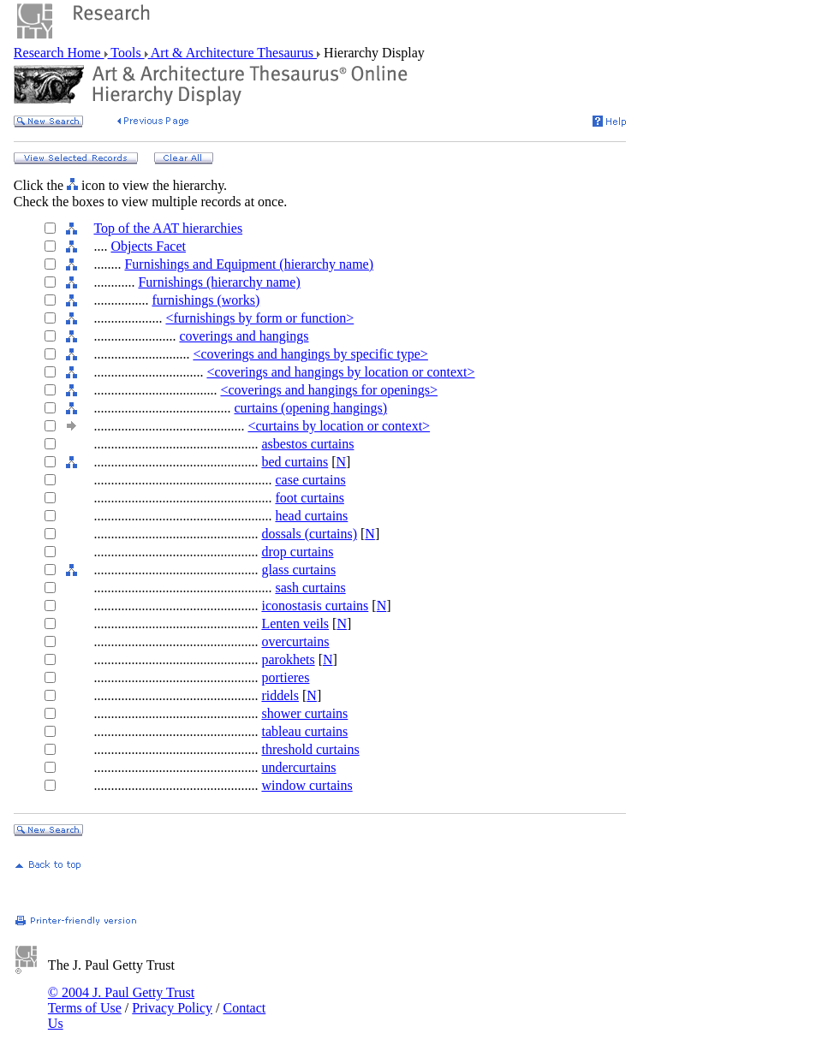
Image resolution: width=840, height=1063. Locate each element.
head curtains (311, 515)
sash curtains (310, 587)
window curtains (306, 785)
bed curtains (294, 461)
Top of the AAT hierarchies (167, 228)
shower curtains (304, 713)
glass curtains (298, 569)
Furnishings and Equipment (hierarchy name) (248, 264)
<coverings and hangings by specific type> (310, 354)
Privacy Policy (172, 1008)
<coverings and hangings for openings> (329, 390)
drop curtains (297, 551)
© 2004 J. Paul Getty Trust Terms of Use (121, 1000)
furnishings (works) (205, 300)
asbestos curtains (307, 443)
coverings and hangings (243, 336)
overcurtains (295, 641)
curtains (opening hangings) (310, 408)
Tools (126, 52)
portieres (285, 677)
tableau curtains (304, 731)
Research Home (59, 52)
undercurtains (298, 767)
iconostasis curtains (314, 605)
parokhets (287, 659)
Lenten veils (295, 623)
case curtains (310, 479)
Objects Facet (148, 246)
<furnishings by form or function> (259, 318)
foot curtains (309, 497)
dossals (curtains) (309, 533)
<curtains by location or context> (338, 426)
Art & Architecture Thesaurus (232, 52)
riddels (280, 695)
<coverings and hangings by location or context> (340, 372)
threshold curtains (310, 749)
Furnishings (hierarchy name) (219, 282)
